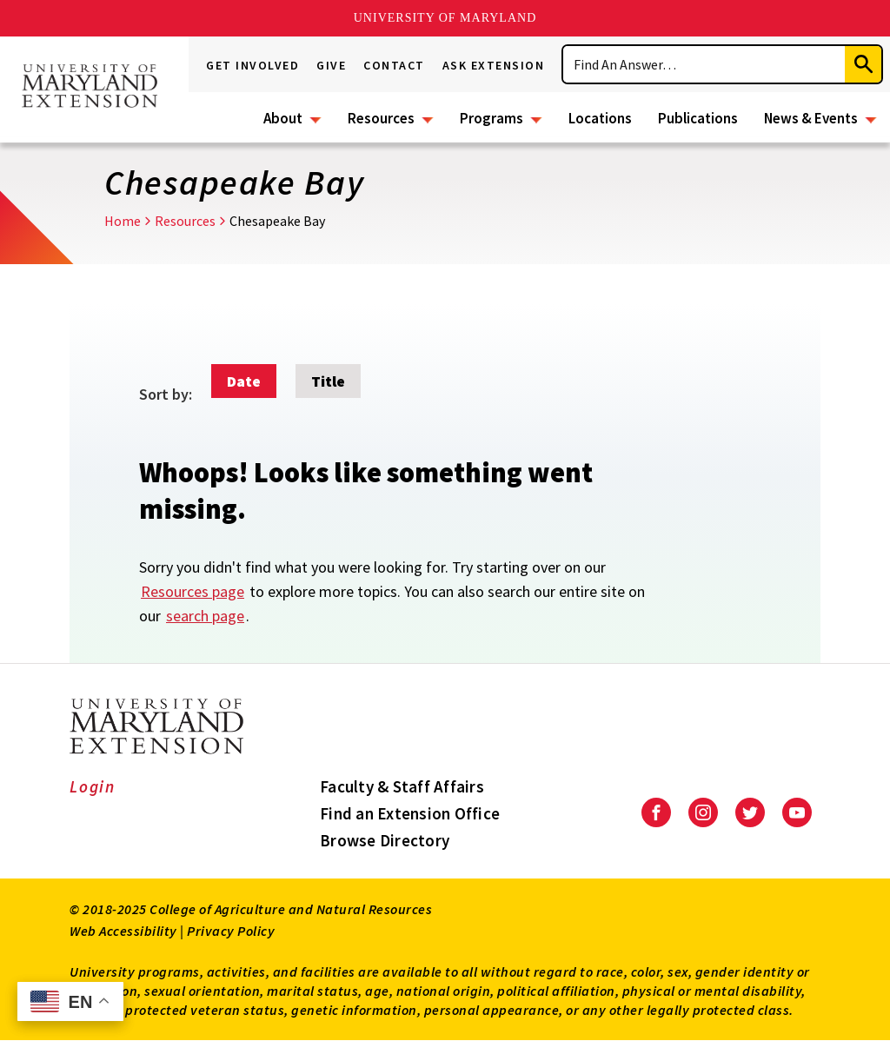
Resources (381, 118)
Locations (600, 118)
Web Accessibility (123, 930)
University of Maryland (445, 17)
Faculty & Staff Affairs (402, 786)
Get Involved (252, 65)
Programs (491, 118)
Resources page (192, 591)
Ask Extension (493, 65)
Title (328, 381)
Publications (698, 118)
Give (331, 65)
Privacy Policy (231, 930)
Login (93, 786)
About (282, 118)
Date (244, 381)
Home (122, 220)
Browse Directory (384, 840)
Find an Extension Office (410, 813)
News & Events (811, 118)
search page (205, 616)
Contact (394, 65)
